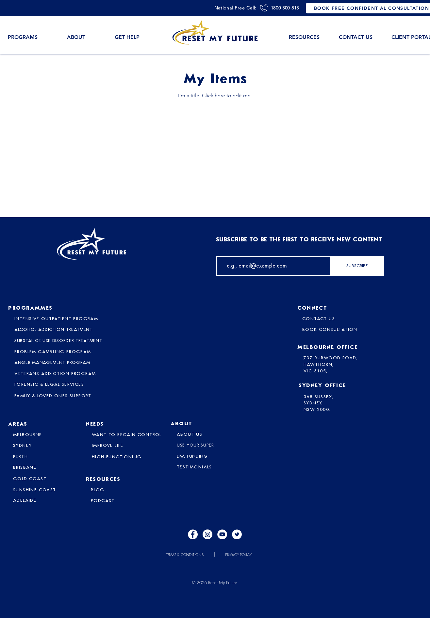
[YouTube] (222, 534)
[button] (76, 34)
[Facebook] (193, 534)
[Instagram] (207, 534)
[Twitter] (237, 534)
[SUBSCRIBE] (357, 266)
